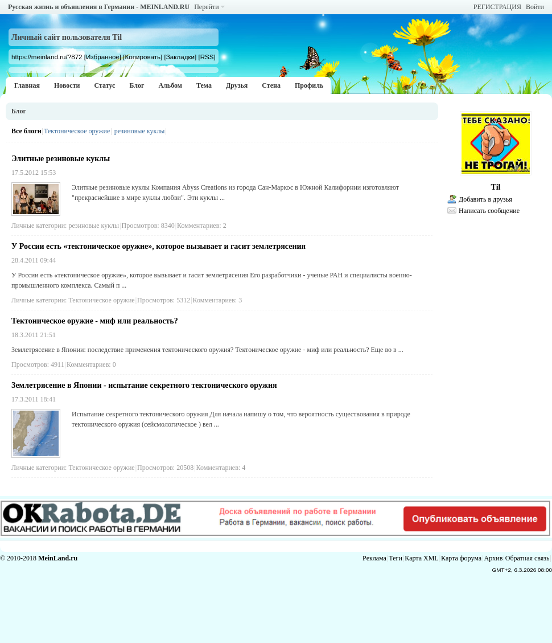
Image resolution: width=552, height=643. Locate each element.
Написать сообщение (489, 211)
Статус (104, 85)
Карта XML (421, 558)
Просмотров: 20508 (165, 468)
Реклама (374, 558)
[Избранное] (102, 56)
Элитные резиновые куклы (60, 158)
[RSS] (206, 56)
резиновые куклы (139, 131)
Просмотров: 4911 (37, 364)
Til (496, 187)
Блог (136, 85)
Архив (493, 558)
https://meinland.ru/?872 (47, 56)
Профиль (309, 85)
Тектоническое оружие (77, 131)
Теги (395, 558)
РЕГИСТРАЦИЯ (497, 7)
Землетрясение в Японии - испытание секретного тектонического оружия (144, 385)
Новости (67, 85)
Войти (535, 7)
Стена (271, 85)
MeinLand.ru (57, 558)
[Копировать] (142, 56)
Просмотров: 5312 (163, 300)
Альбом (170, 85)
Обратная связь (527, 558)
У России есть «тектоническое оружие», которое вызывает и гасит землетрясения (158, 246)
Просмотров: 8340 (148, 226)
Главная (27, 85)
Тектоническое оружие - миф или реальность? (94, 321)
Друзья (237, 85)
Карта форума (461, 558)
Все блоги (26, 131)
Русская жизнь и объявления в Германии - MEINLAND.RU (99, 7)
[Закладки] (180, 56)
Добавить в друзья (485, 199)
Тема (204, 85)
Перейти (206, 7)
